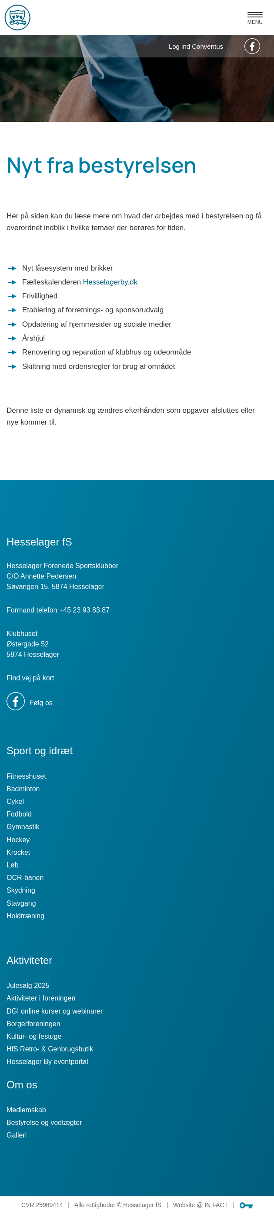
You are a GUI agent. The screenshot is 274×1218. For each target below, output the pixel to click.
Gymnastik (23, 826)
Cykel (15, 801)
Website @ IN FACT (200, 1204)
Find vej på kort (30, 678)
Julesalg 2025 (28, 985)
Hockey (18, 839)
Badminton (23, 789)
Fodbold (19, 814)
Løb (13, 865)
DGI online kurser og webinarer (55, 1011)
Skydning (21, 890)
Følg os (30, 702)
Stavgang (21, 903)
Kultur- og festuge (34, 1036)
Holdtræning (25, 916)
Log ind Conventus (196, 46)
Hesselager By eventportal (47, 1061)
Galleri (17, 1135)
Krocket (18, 852)
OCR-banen (25, 877)
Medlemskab (26, 1110)
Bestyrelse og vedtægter (44, 1122)
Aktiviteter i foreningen (41, 998)
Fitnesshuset (26, 776)
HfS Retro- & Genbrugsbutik (50, 1049)
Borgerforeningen (33, 1023)
